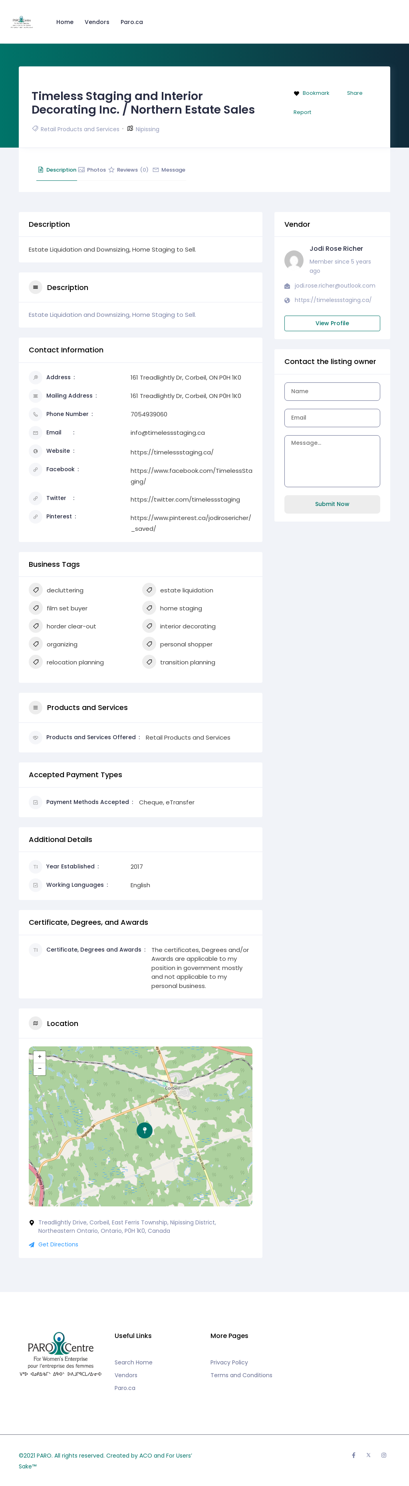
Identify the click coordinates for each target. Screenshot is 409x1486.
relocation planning (66, 663)
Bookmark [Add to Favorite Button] (312, 93)
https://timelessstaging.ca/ (172, 452)
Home (66, 22)
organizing (53, 645)
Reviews (163, 169)
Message (218, 170)
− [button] (40, 1069)
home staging (172, 609)
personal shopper (177, 645)
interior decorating (179, 627)
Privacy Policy (229, 1362)
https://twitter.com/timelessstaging (185, 499)
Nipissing (147, 129)
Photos (113, 170)
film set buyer (58, 609)
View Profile (332, 323)
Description (63, 170)
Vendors (98, 22)
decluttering (56, 591)
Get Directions (53, 1244)
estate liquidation (177, 591)
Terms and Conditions (241, 1375)
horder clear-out (62, 627)
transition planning (178, 663)
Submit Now (332, 504)
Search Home (134, 1362)
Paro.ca (133, 22)
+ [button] (40, 1057)
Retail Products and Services (80, 129)
